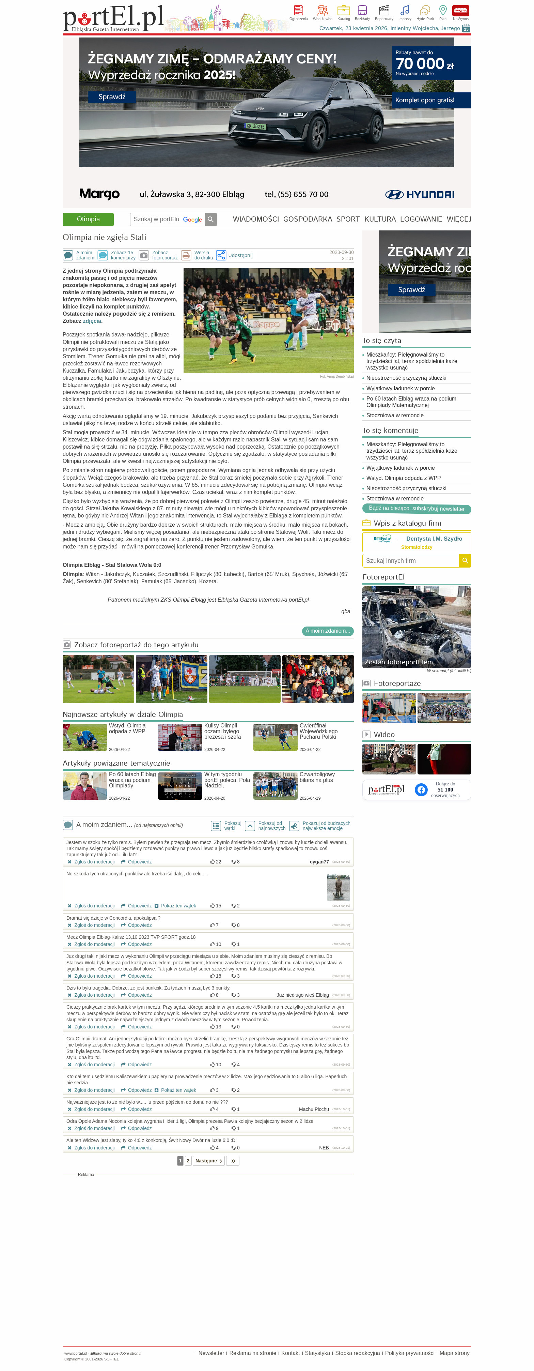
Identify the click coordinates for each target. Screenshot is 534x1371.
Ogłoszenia (298, 19)
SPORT (348, 219)
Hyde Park (425, 19)
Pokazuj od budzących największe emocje (326, 826)
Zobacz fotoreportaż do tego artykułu (131, 645)
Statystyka (317, 1353)
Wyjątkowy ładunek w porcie (400, 388)
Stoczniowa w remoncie (395, 415)
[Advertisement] (208, 1227)
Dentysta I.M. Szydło (434, 539)
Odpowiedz (134, 861)
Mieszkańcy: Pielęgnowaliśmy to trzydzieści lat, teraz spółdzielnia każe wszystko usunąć (411, 361)
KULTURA (380, 219)
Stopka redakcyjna (357, 1353)
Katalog (343, 19)
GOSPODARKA (307, 219)
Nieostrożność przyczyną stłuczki (406, 378)
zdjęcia (92, 321)
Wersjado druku (203, 255)
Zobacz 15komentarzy (123, 255)
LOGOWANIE (421, 219)
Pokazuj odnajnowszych (272, 826)
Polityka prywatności (410, 1353)
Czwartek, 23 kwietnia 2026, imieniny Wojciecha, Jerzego (389, 28)
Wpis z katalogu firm (401, 523)
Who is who (322, 19)
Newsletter (211, 1353)
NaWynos (460, 10)
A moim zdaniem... (327, 631)
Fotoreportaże (391, 684)
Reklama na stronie (252, 1353)
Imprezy (404, 19)
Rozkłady (362, 19)
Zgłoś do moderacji (90, 861)
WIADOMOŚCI (256, 219)
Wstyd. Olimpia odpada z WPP (403, 478)
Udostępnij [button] (240, 255)
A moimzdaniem (85, 255)
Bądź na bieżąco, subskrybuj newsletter (417, 508)
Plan (442, 19)
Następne (209, 1161)
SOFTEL (111, 1359)
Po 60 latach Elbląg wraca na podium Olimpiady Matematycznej (411, 402)
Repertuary (384, 19)
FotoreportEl (383, 577)
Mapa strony (455, 1353)
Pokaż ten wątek (174, 905)
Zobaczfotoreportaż (165, 255)
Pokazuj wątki (232, 826)
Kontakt (290, 1353)
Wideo (378, 735)
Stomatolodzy (417, 547)
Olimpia (88, 219)
